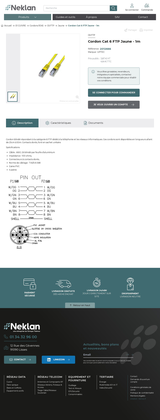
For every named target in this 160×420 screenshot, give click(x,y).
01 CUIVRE (20, 25)
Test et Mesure (75, 388)
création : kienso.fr (138, 399)
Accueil (6, 25)
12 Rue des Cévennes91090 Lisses (24, 347)
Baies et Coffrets (14, 388)
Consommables (75, 394)
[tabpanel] (80, 195)
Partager (130, 30)
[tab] (22, 123)
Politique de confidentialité (142, 393)
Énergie (102, 382)
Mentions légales (137, 396)
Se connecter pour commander (113, 92)
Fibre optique (12, 385)
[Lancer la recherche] (113, 8)
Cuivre (9, 382)
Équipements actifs (15, 391)
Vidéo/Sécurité (105, 388)
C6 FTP (50, 25)
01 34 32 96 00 (23, 337)
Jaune (61, 25)
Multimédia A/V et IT (108, 385)
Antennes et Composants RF (50, 382)
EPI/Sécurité (74, 391)
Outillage (72, 385)
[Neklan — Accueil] (21, 7)
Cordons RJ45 (36, 25)
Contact (133, 376)
